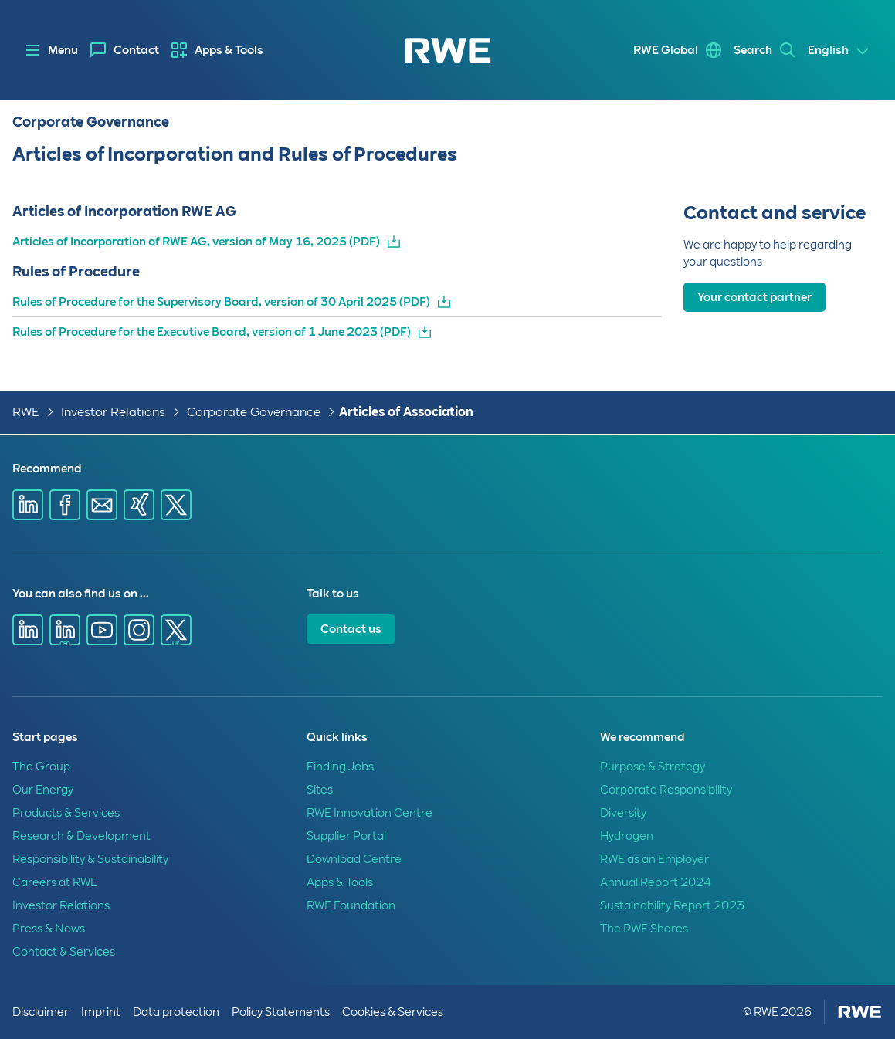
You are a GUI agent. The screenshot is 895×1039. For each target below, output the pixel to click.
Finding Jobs (340, 766)
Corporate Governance (253, 411)
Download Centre (354, 859)
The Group (41, 766)
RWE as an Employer (654, 859)
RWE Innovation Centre (369, 813)
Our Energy (42, 790)
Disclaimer (40, 1012)
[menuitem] (124, 50)
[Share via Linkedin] (27, 504)
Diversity (623, 813)
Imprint (100, 1012)
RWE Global (665, 50)
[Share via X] (176, 504)
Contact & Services (63, 952)
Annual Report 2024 (655, 882)
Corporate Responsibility (666, 790)
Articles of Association (406, 411)
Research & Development (81, 836)
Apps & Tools (229, 50)
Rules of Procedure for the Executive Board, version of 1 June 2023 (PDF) (211, 332)
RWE (25, 411)
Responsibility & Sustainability (90, 859)
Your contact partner (754, 297)
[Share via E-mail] (101, 504)
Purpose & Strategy (652, 766)
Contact (136, 50)
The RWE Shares (644, 929)
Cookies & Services (392, 1012)
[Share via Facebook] (64, 504)
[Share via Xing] (139, 504)
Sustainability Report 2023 (672, 905)
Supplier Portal (346, 836)
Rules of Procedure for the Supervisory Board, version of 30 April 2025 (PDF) (221, 302)
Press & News (48, 929)
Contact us (350, 629)
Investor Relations (113, 411)
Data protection (176, 1012)
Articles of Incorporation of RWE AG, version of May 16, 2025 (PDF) (196, 242)
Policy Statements (281, 1012)
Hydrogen (626, 836)
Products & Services (66, 813)
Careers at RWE (54, 882)
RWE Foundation (351, 905)
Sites (320, 790)
